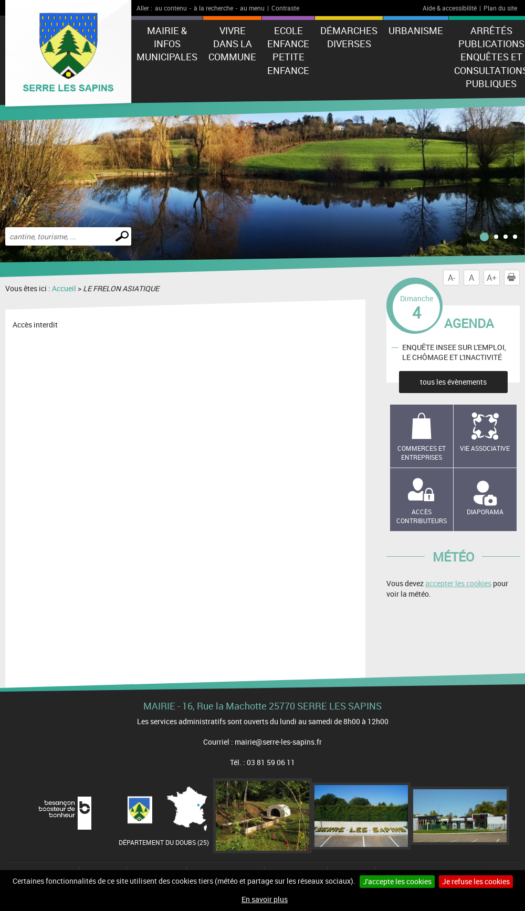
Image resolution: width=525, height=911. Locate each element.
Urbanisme (415, 30)
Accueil (64, 288)
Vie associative (485, 448)
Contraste (285, 8)
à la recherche (213, 8)
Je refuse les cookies (476, 881)
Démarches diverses (348, 37)
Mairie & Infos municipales (166, 43)
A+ (492, 277)
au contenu (171, 8)
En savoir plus (265, 899)
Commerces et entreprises (421, 452)
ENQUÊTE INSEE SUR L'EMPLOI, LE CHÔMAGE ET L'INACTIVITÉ (454, 352)
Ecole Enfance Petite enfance (288, 50)
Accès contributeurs (421, 516)
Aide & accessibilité (450, 8)
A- (451, 277)
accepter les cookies (458, 583)
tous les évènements (453, 382)
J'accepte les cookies (397, 881)
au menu (252, 8)
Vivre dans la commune (232, 43)
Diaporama (485, 511)
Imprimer (513, 277)
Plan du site (500, 8)
